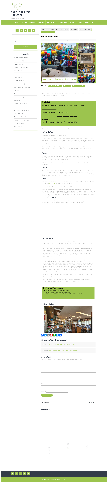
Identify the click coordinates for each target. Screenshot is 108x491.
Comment (44, 371)
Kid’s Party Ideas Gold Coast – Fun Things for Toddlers (62, 353)
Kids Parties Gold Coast (21, 87)
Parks (15, 93)
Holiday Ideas (18, 80)
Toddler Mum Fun (19, 123)
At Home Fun (18, 61)
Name (42, 384)
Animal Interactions (20, 57)
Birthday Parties (62, 22)
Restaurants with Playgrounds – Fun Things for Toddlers (62, 359)
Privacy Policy (89, 22)
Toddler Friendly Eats (20, 120)
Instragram (73, 116)
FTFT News (17, 77)
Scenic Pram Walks (19, 103)
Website (59, 116)
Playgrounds (17, 100)
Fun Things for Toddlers (20, 13)
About (80, 22)
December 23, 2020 (48, 40)
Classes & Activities (19, 67)
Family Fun (17, 70)
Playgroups (41, 22)
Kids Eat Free (51, 22)
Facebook (66, 116)
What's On (17, 126)
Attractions (17, 64)
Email (42, 392)
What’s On (52, 183)
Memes (16, 90)
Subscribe (72, 22)
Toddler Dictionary (19, 116)
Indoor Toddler (18, 84)
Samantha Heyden (62, 40)
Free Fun (16, 74)
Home (16, 22)
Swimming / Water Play (21, 110)
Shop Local (17, 107)
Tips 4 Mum (17, 113)
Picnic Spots (17, 97)
